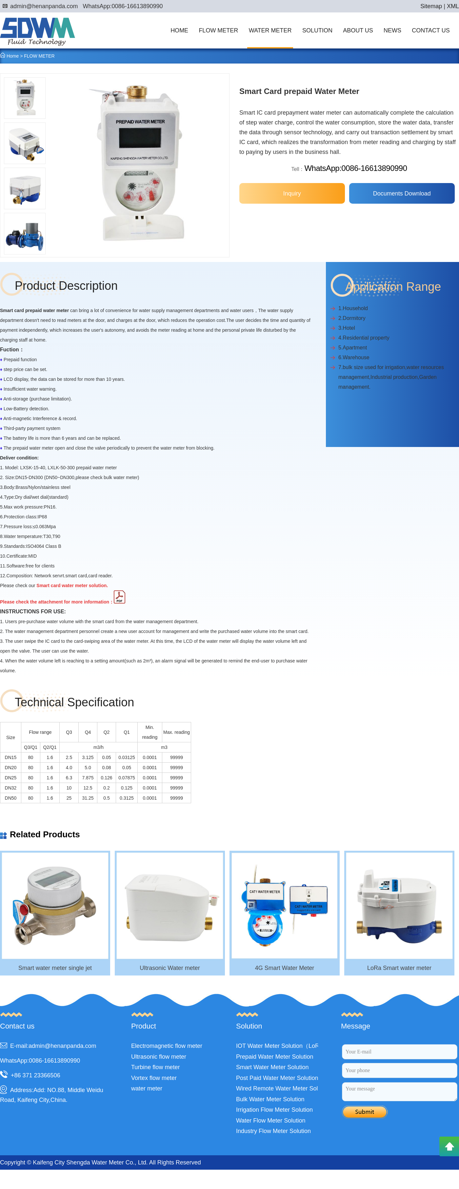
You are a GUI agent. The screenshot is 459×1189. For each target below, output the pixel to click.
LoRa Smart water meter (399, 968)
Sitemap (431, 6)
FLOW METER (218, 30)
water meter (146, 1088)
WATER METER (270, 30)
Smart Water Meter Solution (272, 1067)
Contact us (17, 1026)
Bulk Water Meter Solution (270, 1099)
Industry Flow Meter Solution (273, 1131)
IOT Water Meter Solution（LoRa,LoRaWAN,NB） (302, 1046)
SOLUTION (317, 30)
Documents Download (402, 193)
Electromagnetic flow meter (166, 1046)
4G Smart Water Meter (284, 968)
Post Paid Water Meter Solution (277, 1078)
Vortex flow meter (154, 1078)
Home (13, 56)
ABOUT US (358, 30)
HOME (179, 30)
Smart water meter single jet (55, 968)
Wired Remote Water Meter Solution (283, 1088)
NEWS (392, 30)
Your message (399, 1091)
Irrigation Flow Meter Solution (274, 1109)
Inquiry (292, 193)
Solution (249, 1026)
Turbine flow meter (155, 1067)
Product (143, 1026)
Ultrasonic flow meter (158, 1056)
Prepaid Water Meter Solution (274, 1056)
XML (453, 6)
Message (355, 1026)
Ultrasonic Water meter (170, 968)
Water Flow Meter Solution (270, 1120)
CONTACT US (430, 30)
